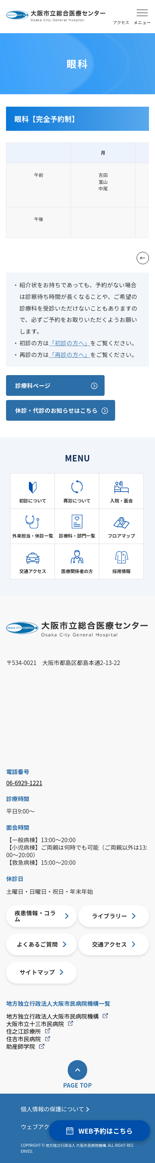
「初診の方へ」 (69, 343)
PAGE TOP (77, 1085)
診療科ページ (32, 385)
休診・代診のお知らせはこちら (56, 410)
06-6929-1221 (24, 783)
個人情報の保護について (52, 1109)
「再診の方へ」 (69, 354)
